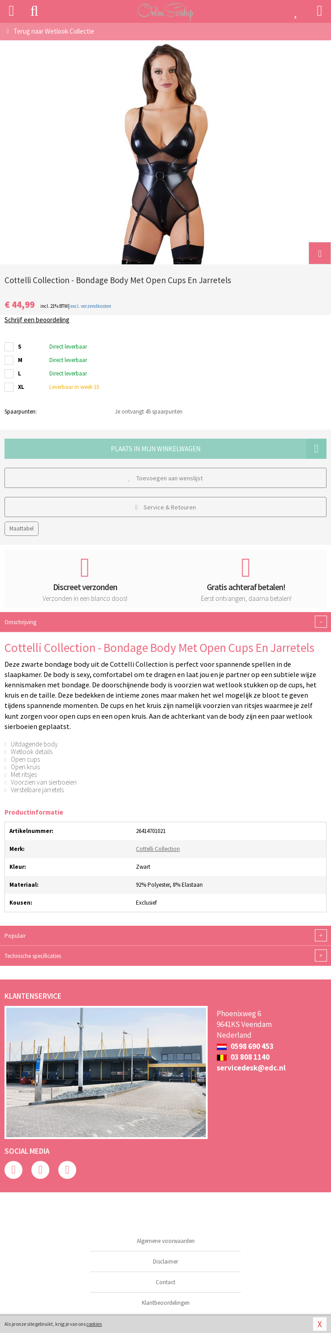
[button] (320, 253)
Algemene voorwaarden (166, 1241)
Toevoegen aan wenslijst (165, 478)
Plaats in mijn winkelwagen (219, 449)
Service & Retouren (165, 507)
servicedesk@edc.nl (251, 1068)
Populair (165, 935)
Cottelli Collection (158, 849)
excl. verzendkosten (90, 306)
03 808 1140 (243, 1057)
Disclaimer (165, 1261)
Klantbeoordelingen (166, 1303)
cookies (94, 1324)
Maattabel (21, 528)
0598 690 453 (245, 1046)
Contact (165, 1282)
